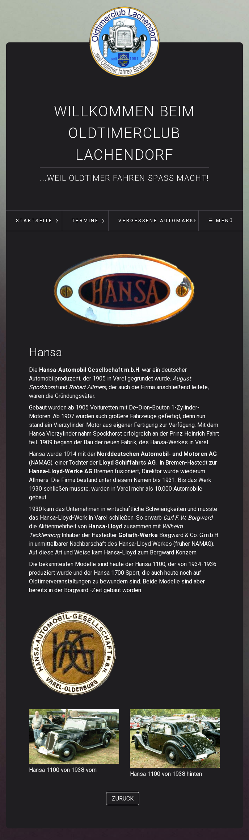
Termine (85, 220)
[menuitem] (34, 221)
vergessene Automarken (160, 220)
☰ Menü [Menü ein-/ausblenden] (220, 220)
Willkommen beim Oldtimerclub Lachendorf (124, 133)
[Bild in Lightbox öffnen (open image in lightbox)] (124, 291)
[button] (122, 798)
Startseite (34, 220)
